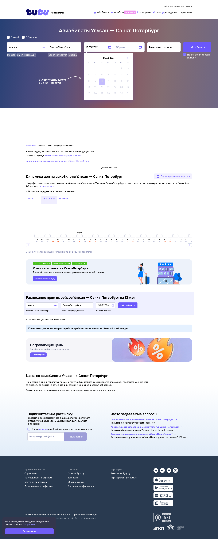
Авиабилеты (31, 145)
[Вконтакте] (162, 469)
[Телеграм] (155, 469)
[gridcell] (115, 69)
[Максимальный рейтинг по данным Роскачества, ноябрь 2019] (162, 517)
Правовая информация (85, 514)
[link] (38, 354)
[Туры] (157, 12)
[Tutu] (37, 12)
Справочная (30, 473)
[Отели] (130, 12)
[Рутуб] (175, 469)
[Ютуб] (169, 469)
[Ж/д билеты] (101, 12)
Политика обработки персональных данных (47, 514)
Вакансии (72, 477)
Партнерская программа (123, 477)
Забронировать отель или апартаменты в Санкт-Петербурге (57, 161)
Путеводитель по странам (38, 477)
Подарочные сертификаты (38, 486)
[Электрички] (143, 12)
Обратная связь (75, 482)
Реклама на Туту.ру (120, 473)
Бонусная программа (35, 482)
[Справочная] (186, 12)
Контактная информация (80, 486)
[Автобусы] (117, 12)
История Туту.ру (75, 473)
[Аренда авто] (170, 12)
